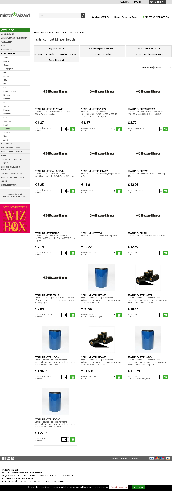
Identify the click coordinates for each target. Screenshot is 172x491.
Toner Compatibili (103, 54)
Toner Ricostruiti (56, 60)
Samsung (7, 121)
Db (4, 72)
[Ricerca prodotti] (60, 15)
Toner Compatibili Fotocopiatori (148, 54)
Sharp (5, 125)
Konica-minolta (9, 91)
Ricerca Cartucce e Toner (126, 17)
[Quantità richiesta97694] (64, 315)
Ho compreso (138, 487)
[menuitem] (157, 2)
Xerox (5, 140)
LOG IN (137, 2)
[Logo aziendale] (17, 21)
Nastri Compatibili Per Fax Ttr (102, 48)
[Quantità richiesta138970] (157, 129)
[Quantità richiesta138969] (110, 129)
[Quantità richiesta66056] (64, 439)
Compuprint (8, 69)
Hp (4, 84)
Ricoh (5, 117)
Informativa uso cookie (118, 487)
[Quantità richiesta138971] (64, 191)
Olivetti (6, 106)
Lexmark (6, 98)
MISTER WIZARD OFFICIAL (157, 17)
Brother (6, 61)
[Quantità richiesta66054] (110, 377)
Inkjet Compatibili (56, 48)
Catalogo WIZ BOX (100, 17)
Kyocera (6, 95)
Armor (5, 57)
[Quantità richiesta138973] (64, 253)
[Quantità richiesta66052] (157, 315)
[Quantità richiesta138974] (110, 253)
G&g (5, 80)
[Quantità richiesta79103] (157, 191)
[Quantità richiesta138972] (110, 191)
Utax (5, 136)
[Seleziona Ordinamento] (162, 67)
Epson (6, 76)
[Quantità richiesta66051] (110, 315)
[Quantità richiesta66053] (64, 377)
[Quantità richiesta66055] (157, 377)
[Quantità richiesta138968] (64, 129)
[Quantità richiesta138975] (157, 253)
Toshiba (6, 132)
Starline (6, 128)
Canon (6, 65)
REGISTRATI (125, 2)
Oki (4, 102)
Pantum (6, 110)
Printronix (7, 113)
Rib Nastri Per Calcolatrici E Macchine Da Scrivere (56, 54)
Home (36, 32)
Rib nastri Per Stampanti (148, 48)
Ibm (4, 87)
